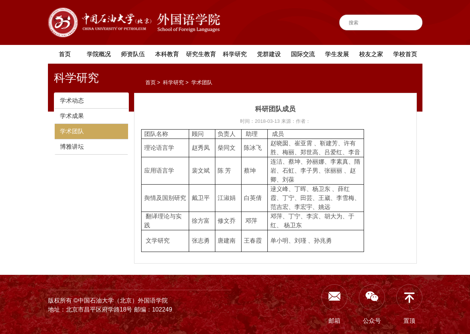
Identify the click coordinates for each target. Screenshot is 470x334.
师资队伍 (133, 54)
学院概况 (99, 54)
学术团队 (72, 131)
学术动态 (72, 100)
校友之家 (371, 54)
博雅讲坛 (72, 146)
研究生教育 (201, 54)
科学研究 (235, 54)
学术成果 (72, 116)
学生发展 (337, 54)
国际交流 (303, 54)
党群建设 (269, 54)
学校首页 (405, 54)
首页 (65, 54)
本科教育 (167, 54)
